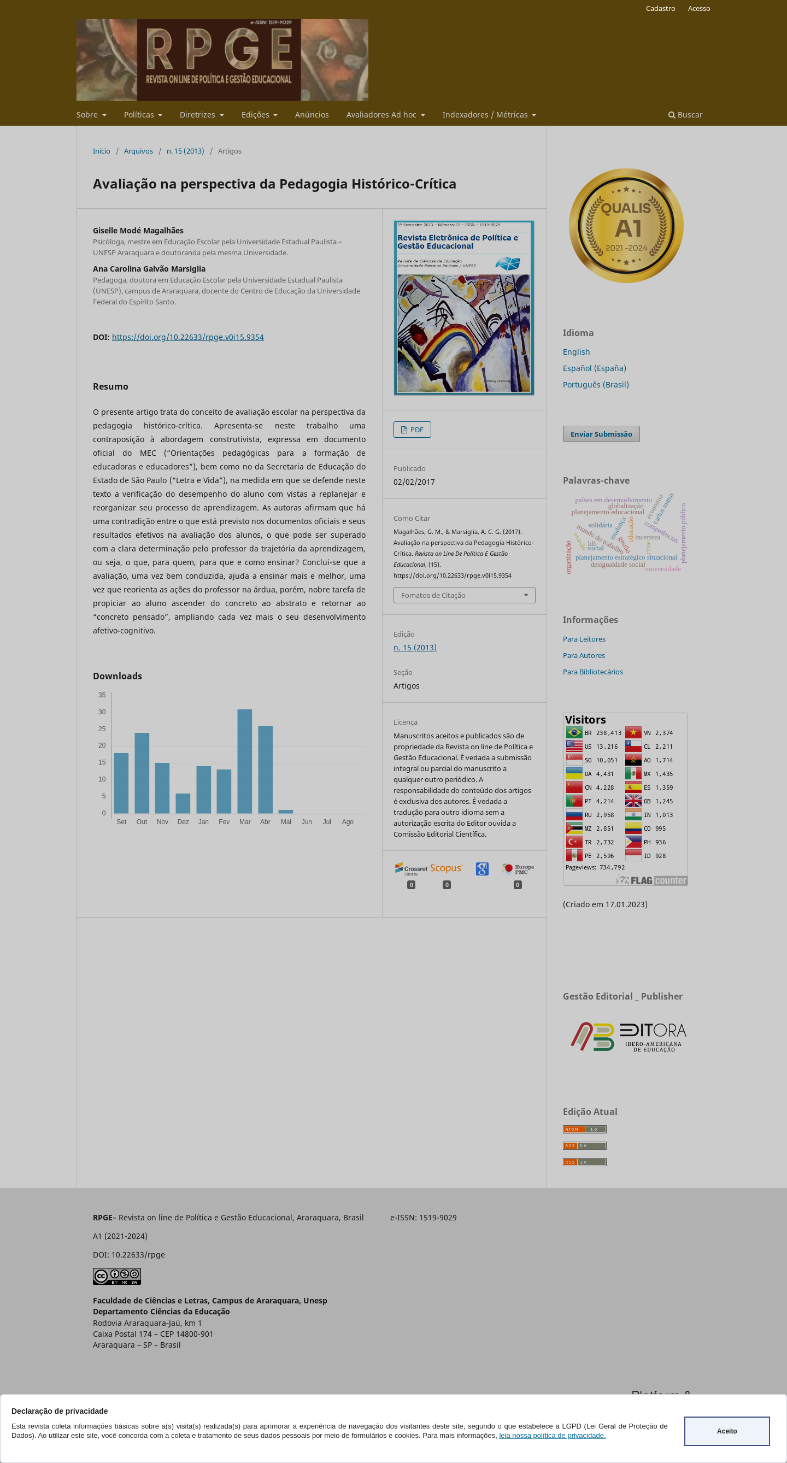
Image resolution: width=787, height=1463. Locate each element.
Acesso (699, 8)
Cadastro (661, 8)
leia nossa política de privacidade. (552, 1435)
